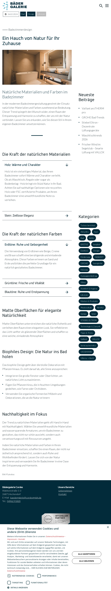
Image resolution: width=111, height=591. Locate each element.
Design (31, 14)
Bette (91, 238)
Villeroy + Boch (87, 358)
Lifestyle (41, 14)
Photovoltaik (86, 307)
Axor (96, 232)
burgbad (96, 244)
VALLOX (95, 339)
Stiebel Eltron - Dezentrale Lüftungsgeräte (90, 126)
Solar (93, 314)
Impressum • (12, 539)
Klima (83, 282)
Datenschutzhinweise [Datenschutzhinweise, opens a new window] (16, 571)
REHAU (100, 307)
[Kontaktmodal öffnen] (95, 6)
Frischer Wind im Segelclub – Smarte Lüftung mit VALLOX (93, 148)
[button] (107, 5)
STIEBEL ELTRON (89, 320)
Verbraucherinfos (88, 345)
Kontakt (62, 494)
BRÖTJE (84, 244)
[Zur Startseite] (15, 5)
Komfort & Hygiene (89, 288)
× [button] (108, 527)
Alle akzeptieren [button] (86, 554)
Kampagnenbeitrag (89, 276)
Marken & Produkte (89, 301)
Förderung (85, 257)
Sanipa (83, 314)
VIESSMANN (86, 351)
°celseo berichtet (88, 225)
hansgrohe (97, 263)
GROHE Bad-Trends (93, 117)
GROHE (84, 263)
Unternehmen (65, 490)
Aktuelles (85, 232)
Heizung (84, 269)
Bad (23, 14)
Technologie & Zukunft (90, 326)
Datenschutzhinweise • (55, 536)
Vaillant (84, 339)
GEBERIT (99, 257)
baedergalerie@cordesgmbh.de (25, 497)
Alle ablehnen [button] (86, 561)
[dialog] (55, 557)
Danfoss (84, 250)
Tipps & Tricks (87, 333)
